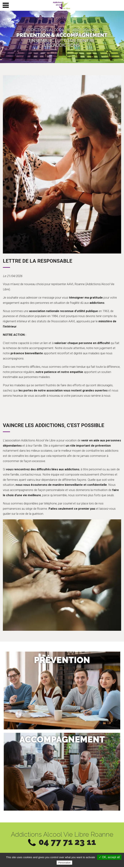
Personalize (64, 862)
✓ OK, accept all (109, 857)
